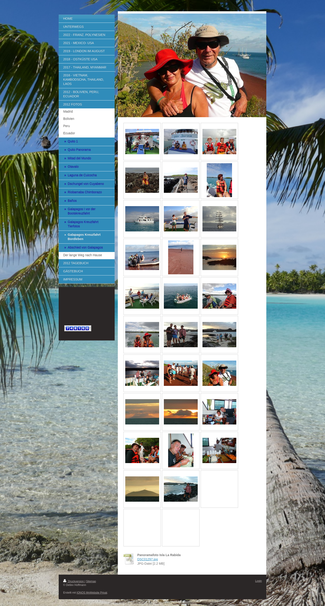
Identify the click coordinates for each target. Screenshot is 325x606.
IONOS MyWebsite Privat (92, 592)
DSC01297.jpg (147, 559)
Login (258, 581)
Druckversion (74, 581)
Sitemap (91, 581)
